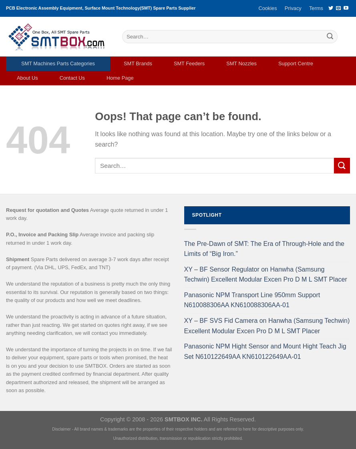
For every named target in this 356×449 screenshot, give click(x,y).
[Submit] (330, 37)
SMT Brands (138, 63)
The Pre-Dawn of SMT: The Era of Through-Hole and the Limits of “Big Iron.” (264, 249)
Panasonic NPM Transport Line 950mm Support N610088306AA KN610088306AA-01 (252, 300)
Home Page (120, 78)
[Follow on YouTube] (346, 8)
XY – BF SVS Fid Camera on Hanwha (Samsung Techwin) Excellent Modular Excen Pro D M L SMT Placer (267, 325)
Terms (316, 8)
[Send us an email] (338, 8)
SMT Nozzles (241, 63)
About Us (27, 78)
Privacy (293, 8)
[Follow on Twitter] (330, 8)
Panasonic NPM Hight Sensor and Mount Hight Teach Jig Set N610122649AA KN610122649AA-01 (265, 351)
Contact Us (72, 78)
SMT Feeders (189, 63)
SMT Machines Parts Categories (58, 63)
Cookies (267, 8)
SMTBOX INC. (183, 419)
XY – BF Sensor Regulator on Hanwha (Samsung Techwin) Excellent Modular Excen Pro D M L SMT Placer (265, 274)
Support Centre (295, 63)
